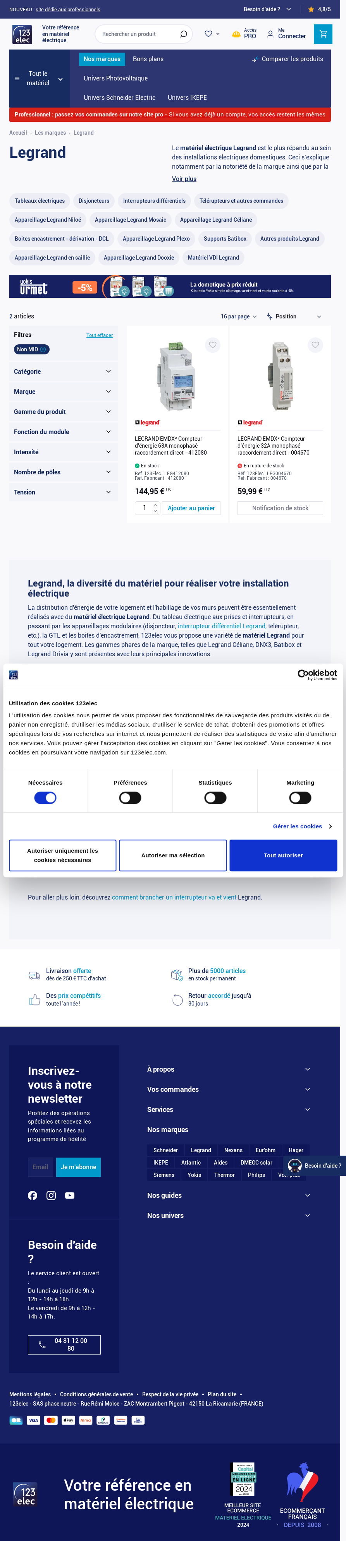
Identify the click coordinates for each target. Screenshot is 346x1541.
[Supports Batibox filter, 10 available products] (225, 239)
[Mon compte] (286, 33)
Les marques (50, 133)
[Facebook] (32, 1195)
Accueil (18, 133)
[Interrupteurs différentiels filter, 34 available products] (154, 201)
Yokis (194, 1175)
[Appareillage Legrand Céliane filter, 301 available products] (216, 220)
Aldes (220, 1163)
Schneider (165, 1150)
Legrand (201, 1150)
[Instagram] (51, 1195)
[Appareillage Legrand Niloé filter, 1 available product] (47, 220)
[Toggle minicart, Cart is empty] (323, 34)
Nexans (233, 1150)
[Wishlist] (213, 34)
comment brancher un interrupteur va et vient (174, 897)
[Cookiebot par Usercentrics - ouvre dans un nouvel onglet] (303, 675)
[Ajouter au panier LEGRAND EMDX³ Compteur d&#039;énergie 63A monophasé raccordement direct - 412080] (191, 508)
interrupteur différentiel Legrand (221, 626)
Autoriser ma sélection (173, 855)
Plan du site (222, 1394)
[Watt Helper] (314, 1166)
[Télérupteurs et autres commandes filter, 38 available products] (241, 201)
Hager (296, 1150)
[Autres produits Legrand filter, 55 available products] (290, 239)
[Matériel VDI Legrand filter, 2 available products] (213, 258)
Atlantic (191, 1163)
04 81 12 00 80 (62, 1344)
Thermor (224, 1175)
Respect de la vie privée (170, 1394)
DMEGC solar (256, 1163)
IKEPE (160, 1163)
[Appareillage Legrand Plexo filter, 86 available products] (156, 239)
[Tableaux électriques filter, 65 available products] (39, 201)
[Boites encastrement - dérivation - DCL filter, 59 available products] (61, 239)
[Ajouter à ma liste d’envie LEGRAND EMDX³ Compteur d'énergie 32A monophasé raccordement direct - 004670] (315, 345)
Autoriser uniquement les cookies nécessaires (62, 855)
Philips (256, 1175)
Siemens (163, 1175)
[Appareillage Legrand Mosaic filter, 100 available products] (131, 220)
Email (40, 1167)
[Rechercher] (183, 34)
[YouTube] (69, 1195)
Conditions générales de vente (96, 1394)
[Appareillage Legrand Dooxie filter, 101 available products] (138, 258)
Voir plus (184, 179)
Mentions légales (30, 1394)
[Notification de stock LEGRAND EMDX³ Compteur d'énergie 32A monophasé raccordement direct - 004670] (280, 508)
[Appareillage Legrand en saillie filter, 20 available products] (52, 258)
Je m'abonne (78, 1167)
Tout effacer (99, 335)
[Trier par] (300, 316)
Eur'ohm (265, 1150)
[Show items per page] (238, 316)
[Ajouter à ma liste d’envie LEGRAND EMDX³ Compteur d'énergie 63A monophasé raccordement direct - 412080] (212, 345)
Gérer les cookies (297, 826)
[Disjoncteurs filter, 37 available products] (94, 201)
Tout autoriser (283, 855)
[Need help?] (268, 9)
